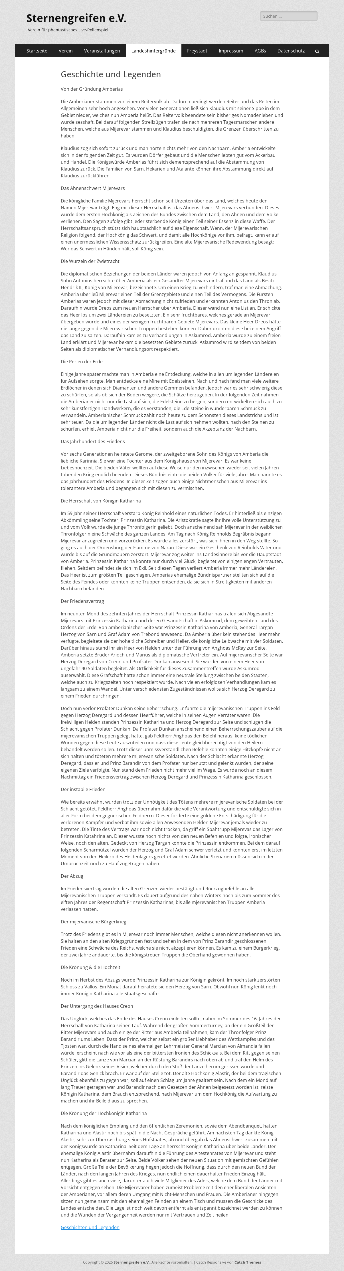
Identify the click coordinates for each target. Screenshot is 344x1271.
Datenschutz (291, 51)
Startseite (37, 51)
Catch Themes (247, 1262)
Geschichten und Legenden (90, 1227)
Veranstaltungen (102, 51)
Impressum (231, 51)
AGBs (260, 51)
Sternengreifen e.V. (77, 18)
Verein (66, 51)
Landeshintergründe (153, 51)
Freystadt (197, 51)
